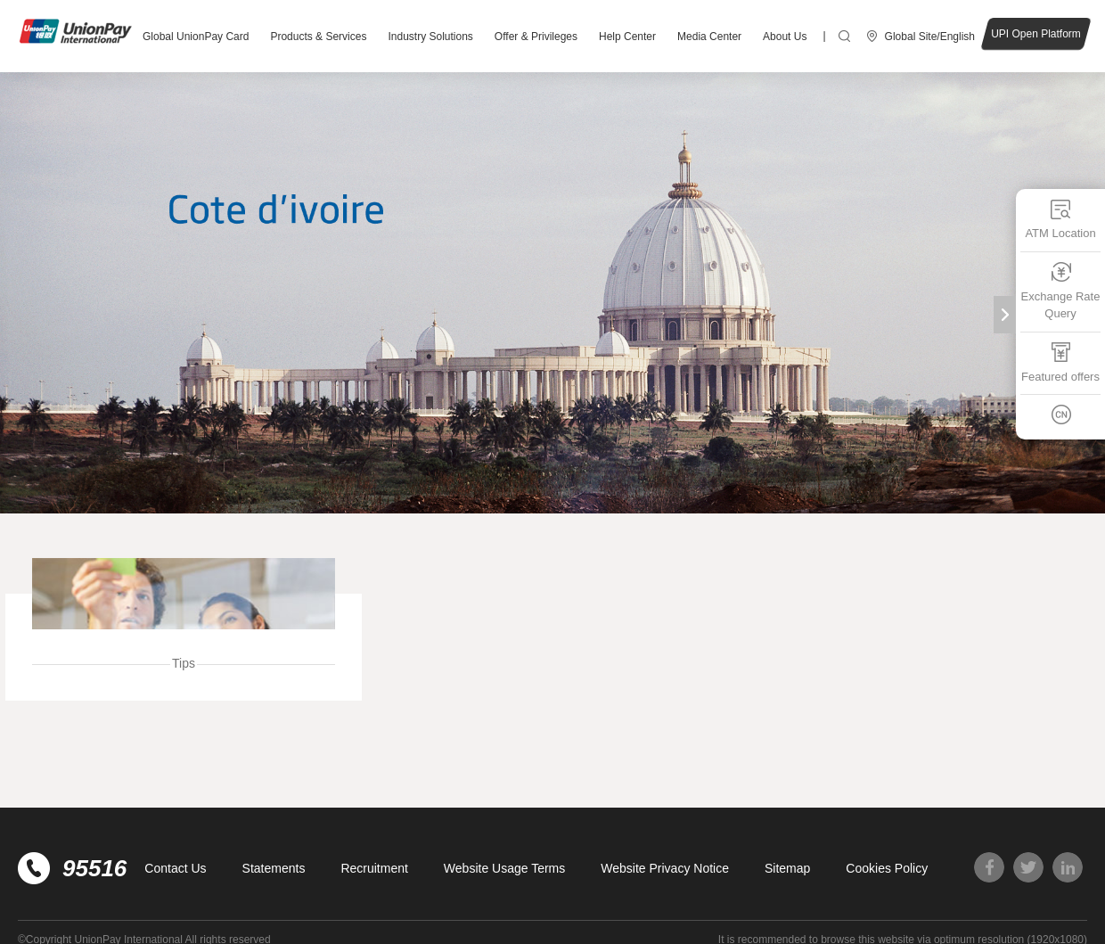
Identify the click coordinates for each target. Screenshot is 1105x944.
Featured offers (1060, 361)
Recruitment (373, 868)
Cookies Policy (887, 868)
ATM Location (1060, 219)
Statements (274, 868)
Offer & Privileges (536, 36)
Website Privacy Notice (665, 868)
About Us (784, 36)
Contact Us (175, 868)
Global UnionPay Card (196, 36)
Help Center (627, 36)
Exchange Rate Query (1061, 290)
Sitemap (787, 868)
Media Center (709, 36)
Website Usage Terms (504, 868)
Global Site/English (930, 36)
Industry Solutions (430, 36)
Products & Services (318, 36)
